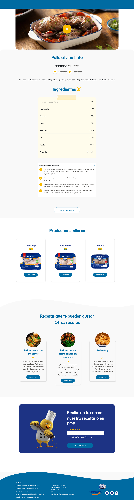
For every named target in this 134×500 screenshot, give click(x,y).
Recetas (39, 4)
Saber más (31, 275)
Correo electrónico (73, 429)
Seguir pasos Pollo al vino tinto (49, 165)
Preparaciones (109, 4)
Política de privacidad (58, 485)
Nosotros (27, 4)
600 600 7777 (32, 488)
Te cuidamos (68, 4)
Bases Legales (55, 490)
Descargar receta (67, 210)
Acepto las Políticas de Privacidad (81, 437)
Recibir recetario (80, 445)
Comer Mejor (53, 4)
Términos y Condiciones (58, 487)
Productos (82, 4)
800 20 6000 (35, 485)
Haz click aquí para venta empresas (62, 494)
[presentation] (64, 286)
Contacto (95, 4)
